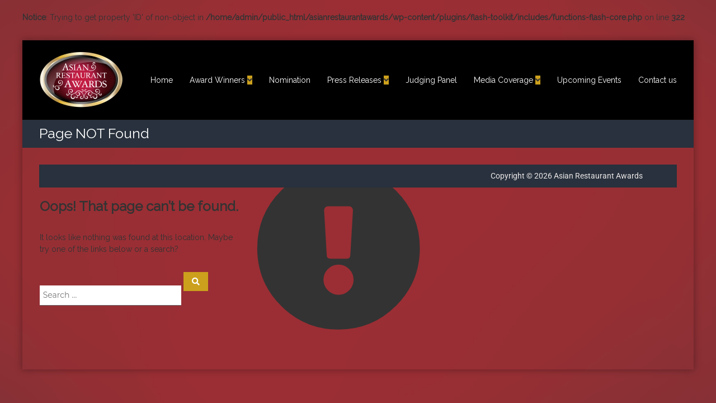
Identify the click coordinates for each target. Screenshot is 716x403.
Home (161, 80)
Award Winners (217, 80)
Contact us (657, 80)
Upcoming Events (589, 80)
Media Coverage (503, 80)
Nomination (289, 80)
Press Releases (354, 80)
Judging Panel (431, 80)
